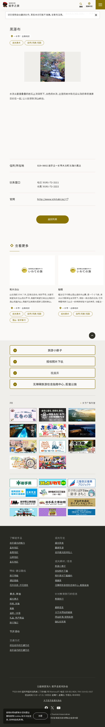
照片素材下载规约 (63, 575)
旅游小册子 (60, 565)
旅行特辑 (14, 575)
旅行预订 (14, 622)
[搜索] (81, 5)
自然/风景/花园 (34, 42)
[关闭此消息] (96, 15)
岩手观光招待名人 (63, 552)
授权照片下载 (61, 570)
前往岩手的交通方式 (19, 645)
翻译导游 (59, 547)
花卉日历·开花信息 (19, 585)
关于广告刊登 (88, 403)
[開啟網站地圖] (100, 4)
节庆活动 (15, 631)
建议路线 (14, 580)
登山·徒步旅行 (19, 320)
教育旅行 (59, 598)
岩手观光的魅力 (17, 542)
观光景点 (16, 42)
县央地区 (14, 547)
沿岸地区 (14, 557)
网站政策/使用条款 (64, 616)
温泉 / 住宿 (15, 613)
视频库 (58, 580)
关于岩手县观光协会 (53, 700)
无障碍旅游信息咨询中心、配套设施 (72, 585)
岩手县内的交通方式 (19, 650)
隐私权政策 (60, 621)
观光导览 (59, 542)
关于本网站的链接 (63, 612)
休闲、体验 (15, 603)
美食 (12, 608)
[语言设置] (89, 5)
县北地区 (14, 561)
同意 (40, 715)
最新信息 (59, 607)
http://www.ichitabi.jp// (53, 199)
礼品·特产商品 (17, 617)
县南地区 (14, 552)
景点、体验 (15, 593)
